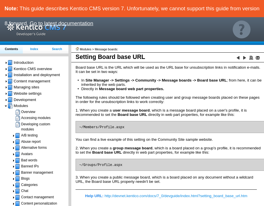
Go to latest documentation (61, 23)
